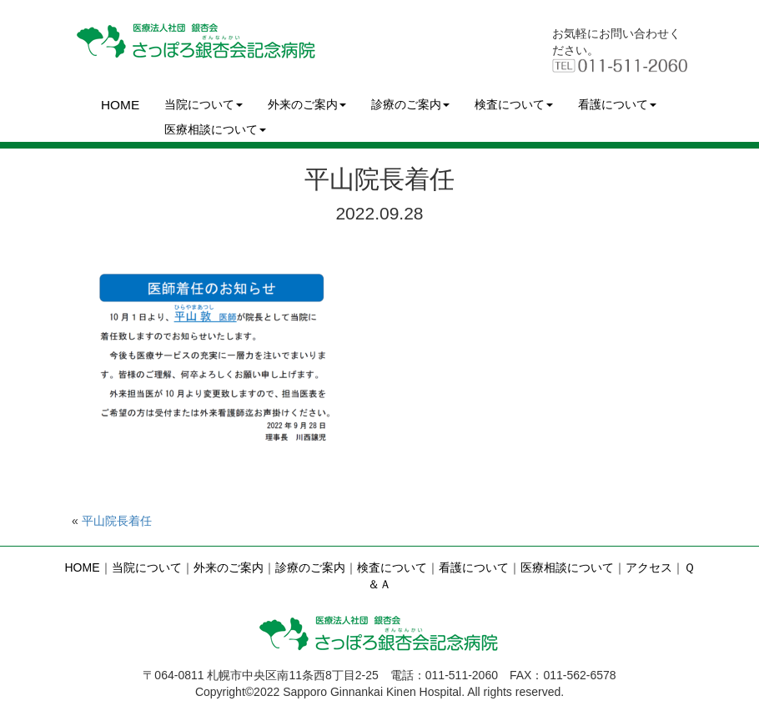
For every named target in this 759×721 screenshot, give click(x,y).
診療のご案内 (410, 104)
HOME (120, 105)
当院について (203, 104)
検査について (514, 104)
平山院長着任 (117, 520)
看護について (617, 104)
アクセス (649, 567)
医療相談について (215, 129)
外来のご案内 (307, 104)
